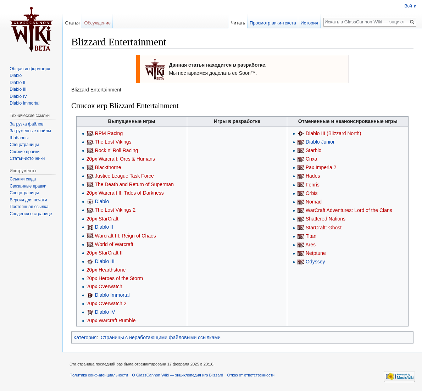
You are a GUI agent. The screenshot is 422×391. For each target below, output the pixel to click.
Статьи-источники (27, 158)
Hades (313, 176)
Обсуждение (97, 23)
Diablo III (105, 261)
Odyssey (315, 261)
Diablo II (104, 227)
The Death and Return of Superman (134, 184)
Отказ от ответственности (251, 375)
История (309, 23)
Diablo (102, 201)
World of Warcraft (114, 244)
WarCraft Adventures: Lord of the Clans (349, 210)
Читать (238, 23)
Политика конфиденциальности (99, 375)
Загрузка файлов (26, 124)
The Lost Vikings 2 (115, 210)
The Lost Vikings (113, 142)
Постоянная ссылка (29, 206)
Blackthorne (108, 167)
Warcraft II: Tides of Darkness (131, 193)
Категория (84, 337)
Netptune (316, 253)
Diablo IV (105, 312)
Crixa (311, 159)
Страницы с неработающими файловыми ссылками (161, 337)
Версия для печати (28, 199)
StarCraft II (111, 253)
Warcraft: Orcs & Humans (127, 159)
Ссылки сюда (23, 179)
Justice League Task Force (124, 176)
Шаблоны (19, 137)
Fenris (313, 185)
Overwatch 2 (113, 303)
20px (92, 159)
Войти (410, 6)
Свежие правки (24, 151)
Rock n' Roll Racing (116, 150)
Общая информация (30, 68)
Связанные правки (28, 186)
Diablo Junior (320, 142)
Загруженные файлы (30, 130)
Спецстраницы (24, 144)
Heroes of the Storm (121, 278)
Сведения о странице (31, 213)
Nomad (314, 202)
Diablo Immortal (112, 295)
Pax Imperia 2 (321, 167)
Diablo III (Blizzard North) (333, 133)
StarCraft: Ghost (324, 227)
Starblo (313, 150)
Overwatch (110, 286)
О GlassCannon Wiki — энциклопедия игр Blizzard (177, 375)
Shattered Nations (325, 219)
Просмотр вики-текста (273, 23)
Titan (311, 236)
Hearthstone (112, 270)
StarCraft (108, 219)
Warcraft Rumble (117, 320)
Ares (310, 244)
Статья (72, 23)
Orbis (311, 193)
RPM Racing (109, 133)
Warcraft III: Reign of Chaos (125, 236)
